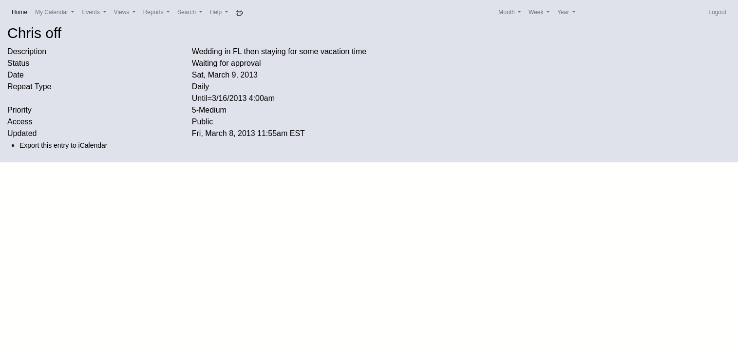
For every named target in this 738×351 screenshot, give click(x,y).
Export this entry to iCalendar (63, 145)
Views (122, 12)
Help (217, 12)
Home (21, 11)
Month (507, 12)
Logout (717, 12)
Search (187, 12)
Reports (154, 12)
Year (564, 12)
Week (537, 12)
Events (91, 12)
